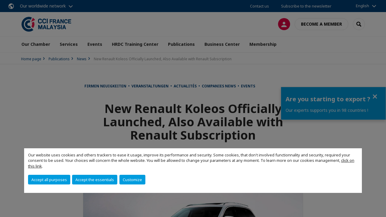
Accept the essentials (94, 179)
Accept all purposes (49, 179)
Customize (132, 179)
